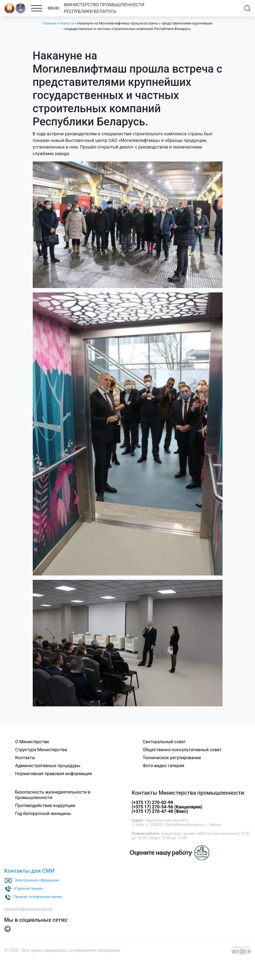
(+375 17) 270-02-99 (152, 802)
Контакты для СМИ (29, 871)
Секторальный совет (164, 741)
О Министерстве (32, 741)
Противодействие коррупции (45, 805)
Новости (66, 23)
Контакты (25, 757)
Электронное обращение (36, 880)
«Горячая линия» (28, 888)
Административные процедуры (47, 765)
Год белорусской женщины (43, 813)
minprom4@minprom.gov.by (28, 909)
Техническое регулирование (172, 757)
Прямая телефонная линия (37, 896)
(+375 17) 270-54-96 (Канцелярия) (167, 807)
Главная (49, 23)
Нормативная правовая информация (53, 773)
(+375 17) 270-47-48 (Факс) (160, 811)
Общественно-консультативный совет (182, 749)
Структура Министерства (41, 749)
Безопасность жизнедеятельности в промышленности (53, 794)
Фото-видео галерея (163, 765)
